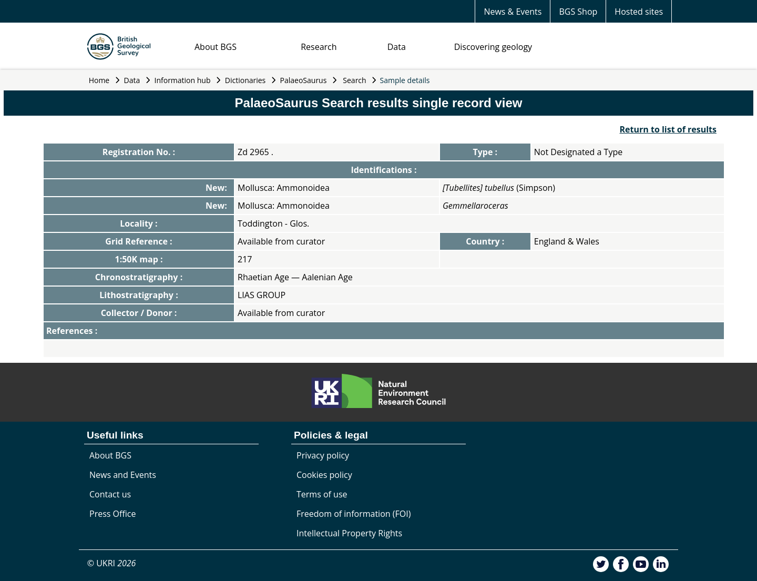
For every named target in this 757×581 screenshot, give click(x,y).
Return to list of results (668, 129)
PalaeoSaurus (303, 80)
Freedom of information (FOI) (353, 513)
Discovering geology (493, 47)
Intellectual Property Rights (349, 533)
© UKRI (111, 563)
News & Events (512, 11)
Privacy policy (322, 455)
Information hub (183, 80)
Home (99, 80)
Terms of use (321, 494)
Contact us (110, 494)
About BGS (216, 47)
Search (354, 80)
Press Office (112, 513)
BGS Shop (578, 11)
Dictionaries (245, 80)
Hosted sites (639, 11)
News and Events (122, 475)
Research (318, 47)
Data (396, 47)
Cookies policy (324, 475)
